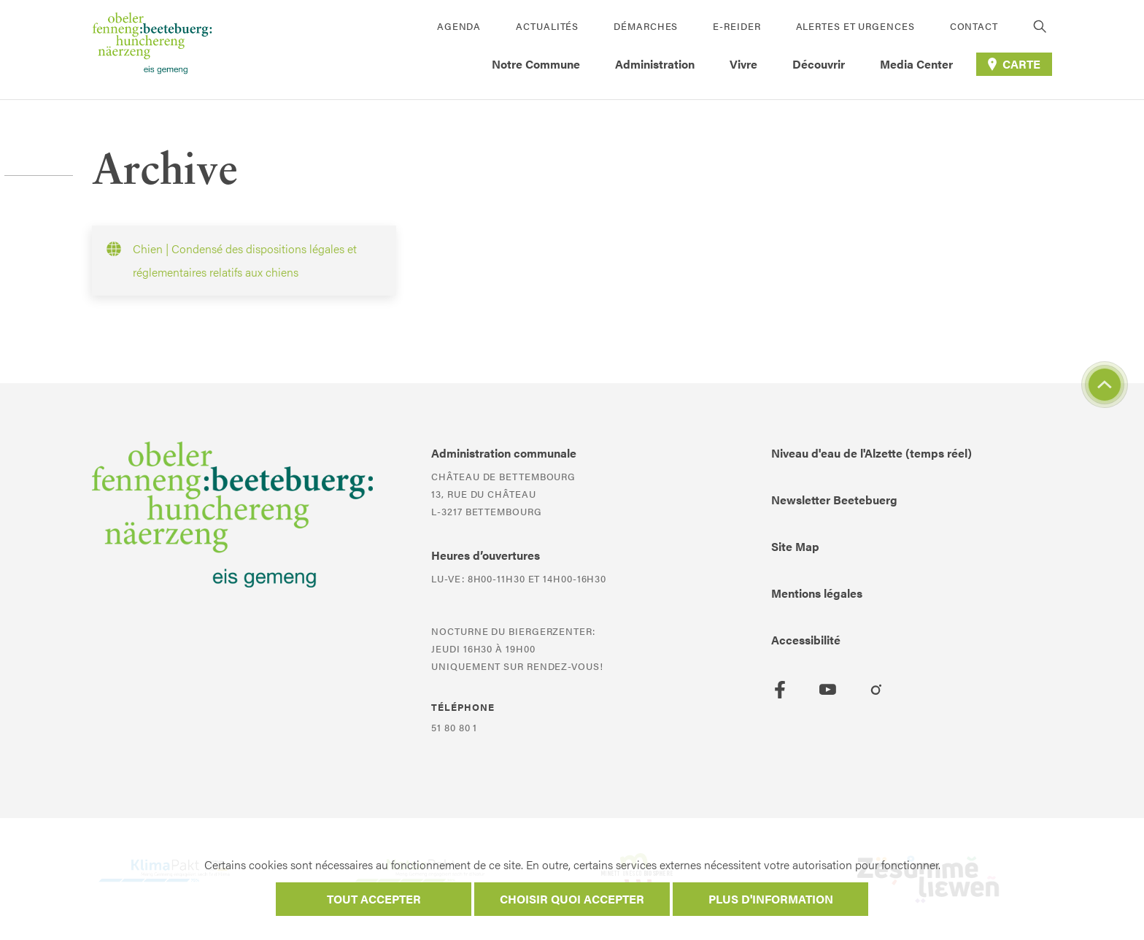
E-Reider (736, 26)
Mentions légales (816, 593)
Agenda (459, 26)
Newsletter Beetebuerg (834, 499)
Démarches (646, 26)
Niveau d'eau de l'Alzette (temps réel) (871, 452)
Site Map (795, 546)
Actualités (547, 26)
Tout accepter (374, 898)
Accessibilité (805, 639)
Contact (974, 26)
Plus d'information (770, 898)
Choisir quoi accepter (572, 898)
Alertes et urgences (855, 26)
